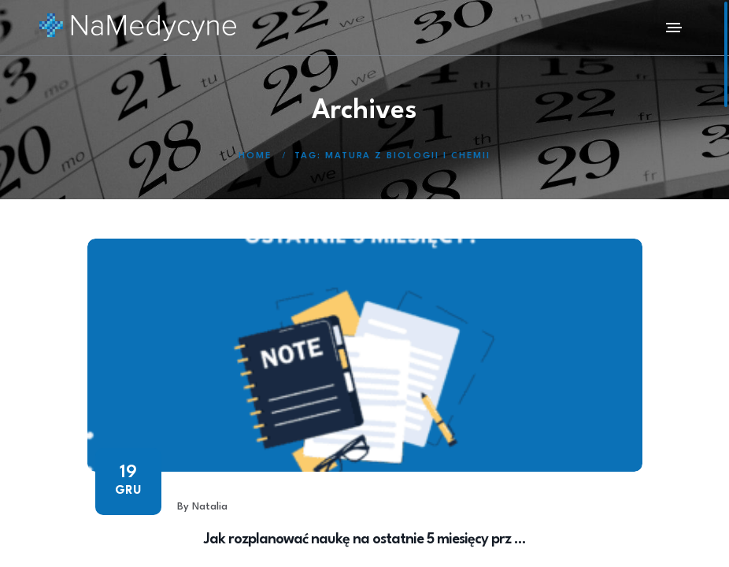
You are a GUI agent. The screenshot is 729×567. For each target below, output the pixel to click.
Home (255, 156)
